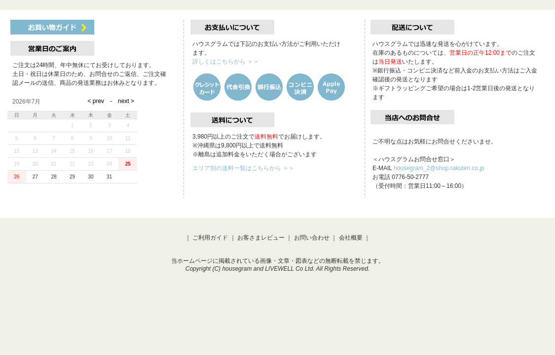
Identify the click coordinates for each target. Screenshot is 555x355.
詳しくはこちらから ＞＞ (225, 61)
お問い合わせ (312, 237)
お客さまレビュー (261, 237)
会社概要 (351, 237)
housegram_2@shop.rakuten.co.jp (439, 168)
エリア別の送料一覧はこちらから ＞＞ (243, 168)
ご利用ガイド (210, 237)
